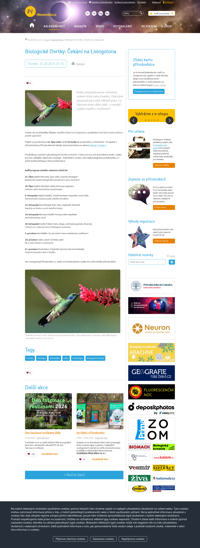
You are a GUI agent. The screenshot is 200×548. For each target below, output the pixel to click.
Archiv (172, 256)
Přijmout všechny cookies (70, 539)
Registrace (156, 2)
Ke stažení (149, 26)
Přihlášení (169, 2)
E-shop (166, 26)
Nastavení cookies (103, 539)
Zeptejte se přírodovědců (102, 2)
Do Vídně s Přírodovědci (91, 432)
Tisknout (80, 63)
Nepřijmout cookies (132, 539)
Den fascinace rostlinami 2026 (42, 432)
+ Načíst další (74, 475)
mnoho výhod (159, 85)
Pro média (141, 2)
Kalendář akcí (54, 26)
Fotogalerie (122, 26)
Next (169, 120)
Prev (134, 120)
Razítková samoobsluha (125, 2)
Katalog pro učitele (79, 2)
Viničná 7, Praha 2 (98, 145)
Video (100, 26)
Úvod (46, 39)
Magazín (80, 26)
